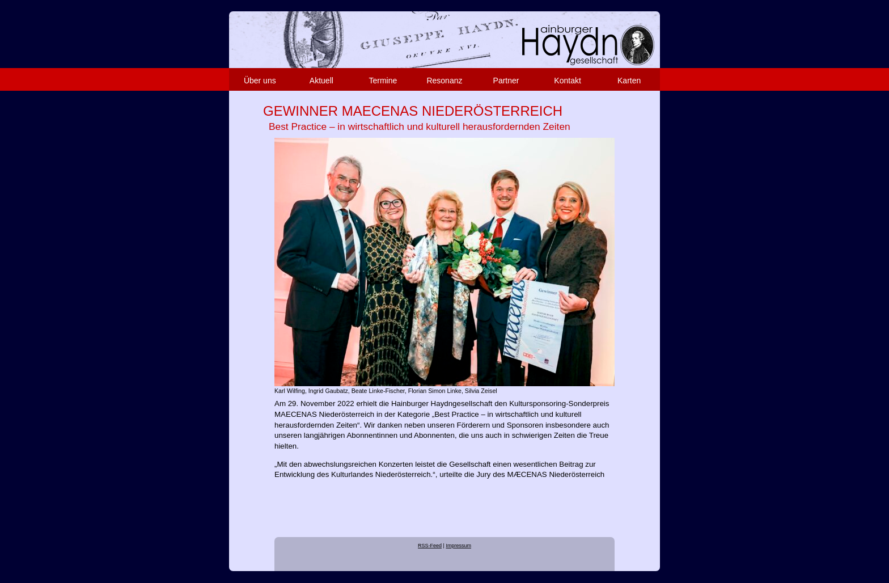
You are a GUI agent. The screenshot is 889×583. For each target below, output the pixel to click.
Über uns (260, 80)
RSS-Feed (430, 545)
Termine (383, 80)
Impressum (458, 545)
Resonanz (444, 80)
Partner (506, 80)
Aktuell (321, 80)
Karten (629, 80)
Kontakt (567, 80)
